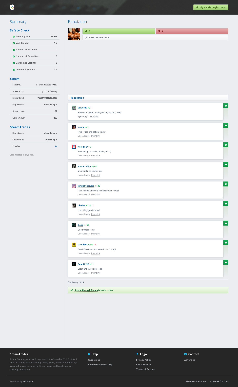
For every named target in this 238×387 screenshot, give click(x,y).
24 (56, 146)
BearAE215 (83, 264)
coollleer (82, 244)
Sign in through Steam (86, 290)
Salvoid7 (82, 107)
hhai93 (81, 205)
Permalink (94, 116)
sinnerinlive (84, 166)
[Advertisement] (148, 68)
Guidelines (94, 359)
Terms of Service (145, 369)
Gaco (80, 224)
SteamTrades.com (196, 381)
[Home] (12, 7)
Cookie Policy (143, 364)
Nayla (81, 127)
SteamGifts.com (219, 381)
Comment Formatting (100, 364)
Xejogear (83, 146)
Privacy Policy (143, 359)
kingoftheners (86, 185)
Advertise (189, 359)
